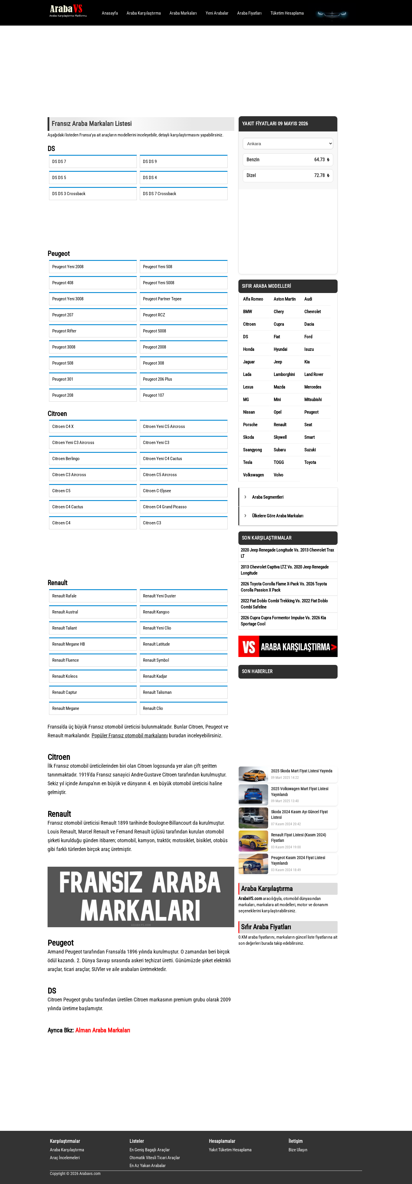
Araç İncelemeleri (65, 1157)
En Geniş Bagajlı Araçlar (150, 1149)
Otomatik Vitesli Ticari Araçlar (155, 1157)
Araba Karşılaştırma (144, 13)
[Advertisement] (198, 70)
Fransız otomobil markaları (136, 735)
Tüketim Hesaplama (287, 13)
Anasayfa (110, 13)
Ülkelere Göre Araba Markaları (277, 516)
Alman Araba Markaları (102, 1030)
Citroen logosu (152, 766)
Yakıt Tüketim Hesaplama (230, 1149)
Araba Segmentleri (267, 497)
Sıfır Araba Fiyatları (266, 927)
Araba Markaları (183, 13)
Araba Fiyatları (249, 13)
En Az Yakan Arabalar (148, 1165)
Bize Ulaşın (298, 1149)
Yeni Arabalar (217, 13)
